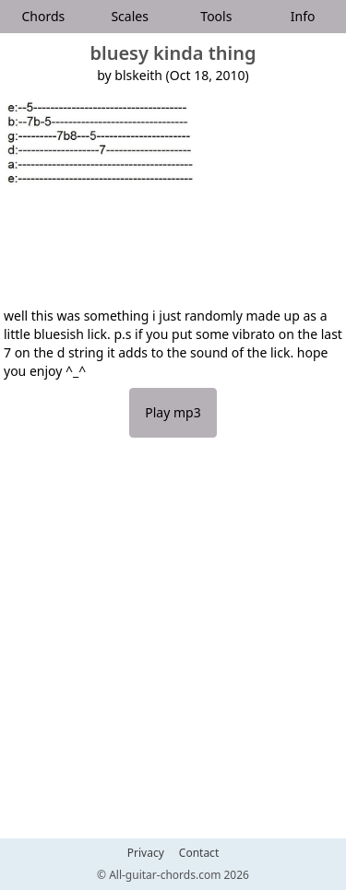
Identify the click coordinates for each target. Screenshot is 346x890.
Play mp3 (172, 412)
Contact (199, 853)
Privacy (145, 853)
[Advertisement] (173, 647)
